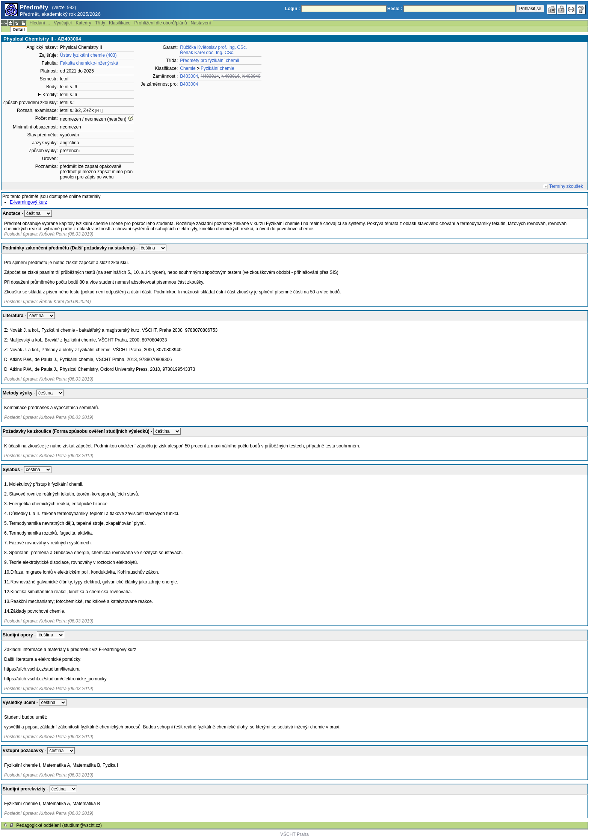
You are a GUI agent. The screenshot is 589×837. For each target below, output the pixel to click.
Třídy (100, 23)
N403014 (210, 76)
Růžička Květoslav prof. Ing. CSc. (213, 47)
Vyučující (63, 23)
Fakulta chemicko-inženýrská (89, 63)
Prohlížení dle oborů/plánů (160, 23)
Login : (292, 8)
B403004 (189, 76)
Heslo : (394, 8)
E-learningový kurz (28, 202)
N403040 (251, 76)
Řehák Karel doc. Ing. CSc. (207, 52)
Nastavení (201, 23)
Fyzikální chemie (217, 68)
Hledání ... (39, 23)
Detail (18, 29)
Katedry (83, 23)
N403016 (230, 76)
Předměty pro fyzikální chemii (209, 60)
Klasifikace (119, 23)
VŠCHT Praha (294, 834)
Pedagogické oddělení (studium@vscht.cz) (59, 825)
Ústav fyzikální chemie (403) (88, 55)
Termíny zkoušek (566, 186)
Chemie (187, 68)
